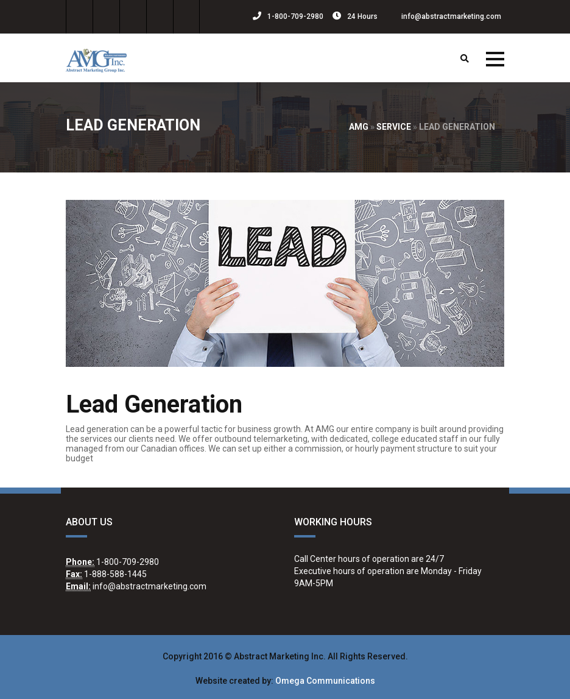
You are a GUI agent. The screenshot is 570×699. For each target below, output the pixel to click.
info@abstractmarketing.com (444, 16)
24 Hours (355, 16)
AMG (358, 127)
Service (393, 127)
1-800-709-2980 (288, 16)
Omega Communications (325, 681)
